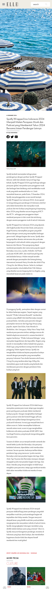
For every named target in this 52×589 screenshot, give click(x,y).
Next (47, 587)
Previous (4, 587)
